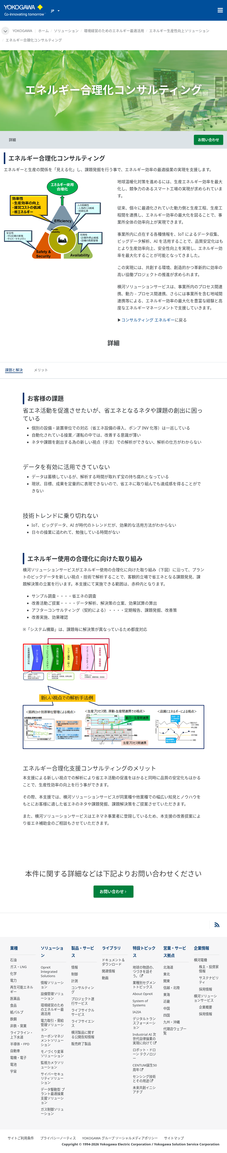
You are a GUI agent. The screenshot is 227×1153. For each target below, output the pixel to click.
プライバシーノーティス (58, 1138)
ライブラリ (111, 948)
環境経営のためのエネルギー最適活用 (114, 30)
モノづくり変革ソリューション (52, 1053)
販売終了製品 (81, 1043)
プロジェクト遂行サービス (82, 1001)
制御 (74, 974)
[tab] (14, 370)
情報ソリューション (52, 984)
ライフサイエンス (82, 1023)
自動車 (15, 1051)
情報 (74, 967)
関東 (166, 981)
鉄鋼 (13, 1019)
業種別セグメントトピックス (144, 984)
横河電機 (200, 960)
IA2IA (137, 1012)
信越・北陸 (171, 987)
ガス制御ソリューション (52, 1111)
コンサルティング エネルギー (148, 320)
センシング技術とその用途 (144, 1078)
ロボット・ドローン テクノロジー (144, 1054)
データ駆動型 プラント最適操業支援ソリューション (52, 1096)
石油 (13, 960)
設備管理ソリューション (52, 995)
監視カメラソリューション (52, 1064)
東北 (166, 974)
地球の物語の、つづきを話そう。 (144, 971)
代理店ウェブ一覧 (174, 1031)
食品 (13, 1005)
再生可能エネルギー (21, 989)
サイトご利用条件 (21, 1138)
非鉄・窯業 (18, 1026)
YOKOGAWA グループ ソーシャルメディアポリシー (120, 1138)
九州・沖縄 (171, 1022)
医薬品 (15, 998)
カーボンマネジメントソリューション (52, 1040)
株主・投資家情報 (209, 968)
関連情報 (108, 971)
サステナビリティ (209, 980)
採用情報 (205, 989)
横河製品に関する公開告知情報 (82, 1034)
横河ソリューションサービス (205, 998)
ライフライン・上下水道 (21, 1034)
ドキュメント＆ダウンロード (113, 962)
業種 (14, 948)
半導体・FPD (19, 1044)
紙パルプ (16, 1012)
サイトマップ (174, 1138)
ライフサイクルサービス (82, 1012)
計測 (74, 981)
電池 (13, 1064)
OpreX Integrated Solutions (49, 971)
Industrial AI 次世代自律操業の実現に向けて (144, 1038)
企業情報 (201, 948)
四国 (166, 1015)
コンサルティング (82, 989)
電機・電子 (18, 1057)
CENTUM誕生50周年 (145, 1067)
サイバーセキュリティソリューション (52, 1078)
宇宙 (13, 1071)
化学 (13, 973)
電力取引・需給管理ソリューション (52, 1024)
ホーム (43, 30)
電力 (13, 980)
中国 (166, 1008)
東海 (166, 994)
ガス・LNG (18, 966)
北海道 (168, 967)
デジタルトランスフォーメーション (144, 1023)
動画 (105, 978)
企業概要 (205, 1007)
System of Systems (140, 1003)
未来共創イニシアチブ (144, 1089)
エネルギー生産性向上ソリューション (179, 30)
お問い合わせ (208, 139)
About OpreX (143, 993)
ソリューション (66, 30)
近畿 (166, 1001)
